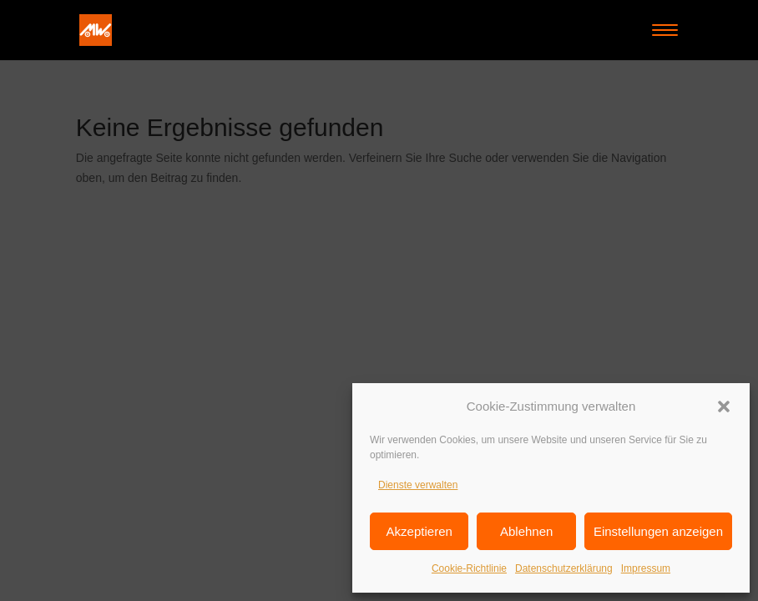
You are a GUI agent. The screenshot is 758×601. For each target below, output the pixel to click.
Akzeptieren (419, 531)
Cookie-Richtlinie (469, 568)
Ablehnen (526, 531)
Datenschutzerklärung (564, 568)
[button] (723, 406)
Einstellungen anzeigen (658, 531)
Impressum (645, 568)
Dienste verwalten (417, 485)
